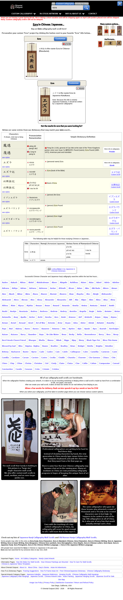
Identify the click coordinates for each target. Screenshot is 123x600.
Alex (32, 299)
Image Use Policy (36, 583)
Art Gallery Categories (29, 558)
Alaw (71, 294)
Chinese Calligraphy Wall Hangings (85, 574)
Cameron (105, 351)
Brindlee (109, 346)
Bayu (41, 334)
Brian (72, 346)
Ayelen (72, 328)
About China (32, 567)
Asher (83, 323)
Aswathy (110, 323)
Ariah (63, 317)
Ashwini (100, 323)
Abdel (31, 282)
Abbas (23, 282)
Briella (90, 346)
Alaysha (80, 294)
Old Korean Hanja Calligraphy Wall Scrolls (77, 537)
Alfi (70, 299)
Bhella (42, 340)
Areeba (48, 317)
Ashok (91, 323)
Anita (99, 311)
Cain (58, 351)
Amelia (75, 305)
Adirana (5, 288)
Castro (44, 357)
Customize (60, 39)
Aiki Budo (96, 288)
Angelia (83, 311)
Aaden (5, 282)
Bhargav (32, 340)
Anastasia (23, 311)
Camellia (94, 351)
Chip (12, 363)
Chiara (106, 357)
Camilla (5, 357)
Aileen (106, 288)
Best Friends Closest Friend (14, 340)
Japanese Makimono (50, 574)
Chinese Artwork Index (53, 576)
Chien (4, 363)
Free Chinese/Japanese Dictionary (73, 571)
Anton (117, 311)
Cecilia (53, 357)
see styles (6, 157)
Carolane (16, 357)
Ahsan (71, 288)
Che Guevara (94, 357)
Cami (114, 351)
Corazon (28, 369)
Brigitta (99, 346)
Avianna (55, 328)
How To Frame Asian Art (49, 571)
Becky (71, 334)
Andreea (44, 311)
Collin (85, 363)
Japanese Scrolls (36, 576)
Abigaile (63, 282)
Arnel (30, 323)
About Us (23, 567)
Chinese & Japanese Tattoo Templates (16, 564)
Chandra (71, 357)
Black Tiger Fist (93, 340)
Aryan (68, 323)
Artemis (51, 323)
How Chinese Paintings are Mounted (54, 562)
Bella (79, 334)
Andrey (63, 311)
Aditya (15, 288)
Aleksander (106, 294)
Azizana (14, 334)
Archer (32, 317)
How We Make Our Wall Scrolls (27, 562)
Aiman (114, 288)
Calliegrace (75, 351)
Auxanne (45, 328)
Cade (42, 351)
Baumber (32, 334)
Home (17, 558)
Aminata (93, 305)
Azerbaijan (114, 328)
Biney (81, 340)
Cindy (53, 363)
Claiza (70, 363)
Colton (93, 363)
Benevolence (90, 334)
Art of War (40, 323)
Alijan (83, 299)
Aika (87, 288)
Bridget (81, 346)
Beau (64, 334)
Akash (11, 294)
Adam (83, 282)
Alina (98, 299)
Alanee (44, 294)
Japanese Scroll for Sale (105, 576)
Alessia (25, 299)
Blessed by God (9, 346)
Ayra (95, 328)
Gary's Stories (44, 567)
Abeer (54, 282)
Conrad (116, 363)
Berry (101, 334)
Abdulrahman (43, 282)
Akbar (19, 294)
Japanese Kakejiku (34, 574)
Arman (5, 323)
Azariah (103, 328)
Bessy (115, 334)
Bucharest (15, 351)
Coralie (19, 369)
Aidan (79, 288)
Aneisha (73, 311)
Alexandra (61, 299)
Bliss (20, 346)
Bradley (64, 346)
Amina (84, 305)
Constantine (7, 369)
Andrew (53, 311)
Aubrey (18, 328)
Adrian (23, 288)
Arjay (105, 317)
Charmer (82, 357)
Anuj (16, 317)
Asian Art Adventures (58, 567)
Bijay (74, 340)
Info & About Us (75, 13)
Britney (5, 351)
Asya (4, 328)
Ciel (46, 363)
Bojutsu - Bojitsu (32, 346)
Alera (16, 299)
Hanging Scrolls (65, 574)
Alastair (53, 294)
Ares (56, 317)
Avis (64, 328)
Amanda (66, 305)
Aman (47, 305)
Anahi (4, 311)
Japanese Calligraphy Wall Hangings (15, 576)
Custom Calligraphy (23, 13)
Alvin (13, 305)
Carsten (35, 357)
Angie (91, 311)
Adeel (98, 282)
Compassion (104, 363)
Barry (23, 334)
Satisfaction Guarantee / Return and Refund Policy (75, 583)
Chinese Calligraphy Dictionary (98, 571)
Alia (76, 299)
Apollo (23, 317)
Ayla (79, 328)
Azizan (5, 334)
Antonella (6, 317)
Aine (4, 294)
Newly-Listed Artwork (46, 558)
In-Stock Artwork (50, 13)
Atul (11, 328)
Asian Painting (68, 576)
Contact (92, 13)
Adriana (32, 288)
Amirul (103, 305)
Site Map (61, 580)
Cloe (78, 363)
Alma (113, 299)
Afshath (62, 288)
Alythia (30, 305)
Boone (45, 346)
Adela (107, 282)
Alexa (39, 299)
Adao (91, 282)
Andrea (34, 311)
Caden (50, 351)
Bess (109, 334)
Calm (85, 351)
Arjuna (114, 317)
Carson (26, 357)
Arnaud (22, 323)
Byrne (34, 351)
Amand (56, 305)
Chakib (61, 357)
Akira (27, 294)
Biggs (66, 340)
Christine (38, 363)
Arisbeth (88, 317)
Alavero (63, 294)
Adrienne (43, 288)
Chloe (19, 363)
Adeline (115, 282)
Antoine (108, 311)
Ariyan (98, 317)
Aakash (14, 282)
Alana (35, 294)
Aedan (53, 288)
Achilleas (74, 282)
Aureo (27, 328)
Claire (61, 363)
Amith (111, 305)
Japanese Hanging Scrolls (85, 576)
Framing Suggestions (31, 571)
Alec (88, 294)
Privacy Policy (49, 583)
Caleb (65, 351)
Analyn (13, 311)
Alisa (105, 299)
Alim (91, 299)
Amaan (39, 305)
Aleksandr (6, 299)
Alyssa (21, 305)
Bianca (50, 340)
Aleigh (96, 294)
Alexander (49, 299)
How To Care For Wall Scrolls (81, 562)
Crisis (37, 369)
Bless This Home (110, 340)
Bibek (58, 340)
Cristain (46, 369)
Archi (40, 317)
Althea (5, 305)
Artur (60, 323)
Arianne (72, 317)
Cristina (55, 369)
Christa (28, 363)
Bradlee (54, 346)
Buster (26, 351)
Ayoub (87, 328)
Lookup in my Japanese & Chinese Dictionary (63, 270)
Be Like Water (52, 334)
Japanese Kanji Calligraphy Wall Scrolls (37, 537)
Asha (75, 323)
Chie (114, 357)
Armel (13, 323)
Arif (80, 317)
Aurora (36, 328)
